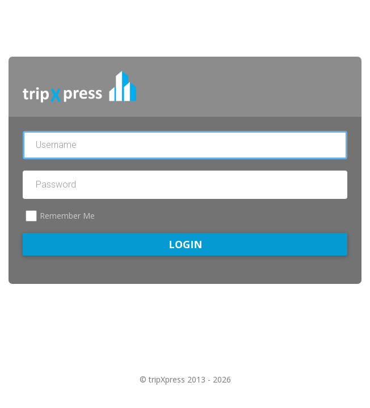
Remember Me (67, 215)
